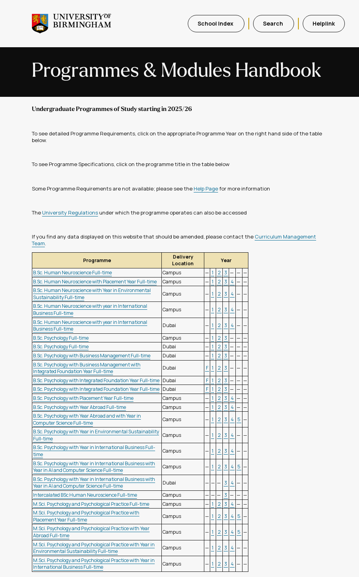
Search (273, 23)
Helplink (324, 23)
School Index (216, 23)
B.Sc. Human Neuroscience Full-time (72, 272)
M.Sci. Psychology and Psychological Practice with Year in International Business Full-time (94, 564)
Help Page (206, 188)
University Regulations (70, 212)
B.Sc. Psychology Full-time (61, 338)
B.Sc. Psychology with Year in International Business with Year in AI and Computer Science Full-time (94, 467)
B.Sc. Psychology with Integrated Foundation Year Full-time (96, 380)
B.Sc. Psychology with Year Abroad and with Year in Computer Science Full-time (87, 419)
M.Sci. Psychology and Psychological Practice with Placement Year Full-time (86, 516)
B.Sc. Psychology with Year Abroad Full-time (79, 407)
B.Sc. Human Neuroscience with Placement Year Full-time (95, 281)
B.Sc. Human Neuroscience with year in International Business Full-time (90, 326)
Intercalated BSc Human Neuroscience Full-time (85, 495)
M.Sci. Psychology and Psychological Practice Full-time (91, 504)
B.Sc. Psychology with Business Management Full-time (91, 355)
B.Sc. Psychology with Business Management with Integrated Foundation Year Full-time (87, 368)
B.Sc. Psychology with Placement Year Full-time (83, 398)
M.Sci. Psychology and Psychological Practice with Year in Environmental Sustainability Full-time (94, 548)
